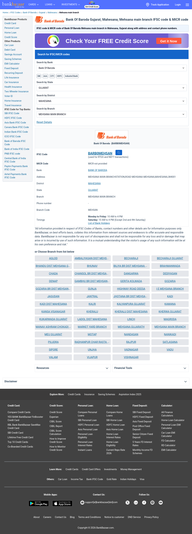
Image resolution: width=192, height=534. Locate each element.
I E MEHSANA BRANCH (170, 288)
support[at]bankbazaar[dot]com (98, 503)
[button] (118, 152)
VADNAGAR (131, 349)
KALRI (92, 304)
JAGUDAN (53, 296)
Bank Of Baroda (30, 12)
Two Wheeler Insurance (16, 91)
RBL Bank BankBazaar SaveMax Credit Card (24, 426)
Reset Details (44, 122)
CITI (52, 76)
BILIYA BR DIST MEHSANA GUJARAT (131, 265)
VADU (170, 349)
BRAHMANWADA (170, 265)
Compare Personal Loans (87, 414)
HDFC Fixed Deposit (143, 417)
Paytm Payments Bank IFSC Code (16, 168)
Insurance (89, 394)
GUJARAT (93, 190)
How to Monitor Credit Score (57, 448)
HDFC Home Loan (115, 424)
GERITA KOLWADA (131, 281)
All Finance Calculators (167, 414)
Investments (110, 469)
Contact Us (60, 517)
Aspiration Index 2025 (130, 394)
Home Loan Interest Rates (113, 436)
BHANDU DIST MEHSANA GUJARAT (53, 265)
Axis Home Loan (114, 429)
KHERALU (92, 311)
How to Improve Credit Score (58, 440)
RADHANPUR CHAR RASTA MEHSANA (92, 342)
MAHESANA (94, 183)
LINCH (131, 319)
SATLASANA (170, 342)
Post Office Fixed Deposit (141, 428)
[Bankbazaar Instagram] (152, 503)
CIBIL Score (55, 421)
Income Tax (77, 479)
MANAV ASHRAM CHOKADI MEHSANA (53, 326)
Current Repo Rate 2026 (115, 452)
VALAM (53, 357)
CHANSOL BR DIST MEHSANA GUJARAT (92, 273)
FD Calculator (168, 440)
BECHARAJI (131, 258)
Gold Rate (112, 479)
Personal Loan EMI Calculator (171, 426)
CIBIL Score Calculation (55, 432)
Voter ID (8, 96)
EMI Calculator (12, 63)
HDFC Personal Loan (88, 424)
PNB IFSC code (12, 153)
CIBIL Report (56, 426)
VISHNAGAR (131, 357)
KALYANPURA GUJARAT (131, 304)
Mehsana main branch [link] (69, 12)
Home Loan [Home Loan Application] (10, 32)
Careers (47, 517)
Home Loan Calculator (172, 420)
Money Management (131, 469)
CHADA (53, 273)
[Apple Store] (62, 504)
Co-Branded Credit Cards (20, 446)
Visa (142, 479)
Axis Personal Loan (88, 429)
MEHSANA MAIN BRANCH (170, 326)
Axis (45, 76)
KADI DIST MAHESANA (53, 304)
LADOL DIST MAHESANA (92, 319)
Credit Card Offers (91, 469)
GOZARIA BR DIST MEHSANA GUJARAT (53, 288)
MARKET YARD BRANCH (92, 326)
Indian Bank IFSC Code (16, 132)
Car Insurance (11, 82)
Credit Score (56, 412)
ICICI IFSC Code (12, 136)
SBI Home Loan (114, 420)
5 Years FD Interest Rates (142, 444)
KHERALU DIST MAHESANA (131, 311)
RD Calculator (168, 445)
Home (5, 12)
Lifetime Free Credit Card (20, 437)
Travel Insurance (12, 105)
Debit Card (9, 49)
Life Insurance (11, 77)
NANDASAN (131, 334)
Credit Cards (74, 394)
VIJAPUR (92, 357)
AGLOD (53, 258)
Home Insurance (12, 100)
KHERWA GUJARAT (170, 311)
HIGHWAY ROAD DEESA (131, 288)
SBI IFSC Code (11, 113)
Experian (54, 417)
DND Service (134, 517)
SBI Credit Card (15, 432)
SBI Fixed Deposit (142, 412)
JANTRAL (92, 296)
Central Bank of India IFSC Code (15, 160)
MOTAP (92, 334)
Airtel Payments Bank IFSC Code (15, 176)
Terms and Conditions (89, 517)
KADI (170, 296)
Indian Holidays (128, 479)
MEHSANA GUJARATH (131, 326)
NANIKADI (170, 334)
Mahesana (52, 12)
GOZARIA (170, 281)
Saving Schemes (13, 59)
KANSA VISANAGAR (53, 311)
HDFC (59, 76)
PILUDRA (53, 342)
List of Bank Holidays (99, 223)
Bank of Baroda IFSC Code (15, 143)
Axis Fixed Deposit (142, 421)
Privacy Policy (151, 517)
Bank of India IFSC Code (16, 149)
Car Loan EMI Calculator (168, 434)
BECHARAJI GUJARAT (170, 258)
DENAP (53, 281)
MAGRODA (170, 319)
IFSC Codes (15, 12)
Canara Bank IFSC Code (16, 127)
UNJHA (92, 349)
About (36, 517)
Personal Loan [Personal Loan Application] (11, 28)
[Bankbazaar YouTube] (161, 503)
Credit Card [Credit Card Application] (10, 23)
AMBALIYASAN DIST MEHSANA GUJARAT (92, 258)
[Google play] (39, 504)
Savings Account (13, 54)
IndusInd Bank (71, 76)
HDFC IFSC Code (13, 118)
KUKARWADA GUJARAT (53, 319)
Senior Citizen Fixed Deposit (143, 436)
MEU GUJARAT (53, 334)
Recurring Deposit (13, 73)
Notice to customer (114, 517)
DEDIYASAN (170, 273)
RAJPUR (131, 342)
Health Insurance (13, 87)
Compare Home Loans (114, 414)
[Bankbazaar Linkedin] (136, 503)
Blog (72, 517)
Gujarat (42, 12)
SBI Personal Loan (87, 420)
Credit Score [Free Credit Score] (10, 37)
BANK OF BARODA (97, 170)
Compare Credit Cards (19, 412)
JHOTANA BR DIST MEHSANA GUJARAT (131, 296)
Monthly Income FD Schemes (143, 452)
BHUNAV (92, 265)
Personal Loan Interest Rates (85, 444)
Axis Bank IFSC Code (15, 122)
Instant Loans (85, 450)
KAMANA (170, 304)
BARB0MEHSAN (100, 153)
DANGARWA (131, 273)
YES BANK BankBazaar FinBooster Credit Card (25, 419)
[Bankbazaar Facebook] (144, 503)
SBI (39, 76)
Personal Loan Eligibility (85, 436)
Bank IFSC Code (94, 479)
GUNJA (92, 288)
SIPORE (53, 349)
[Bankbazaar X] (128, 503)
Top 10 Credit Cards (18, 442)
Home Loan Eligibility (112, 444)
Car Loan (9, 45)
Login (178, 4)
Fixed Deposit (11, 68)
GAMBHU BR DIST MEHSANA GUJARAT (92, 281)
